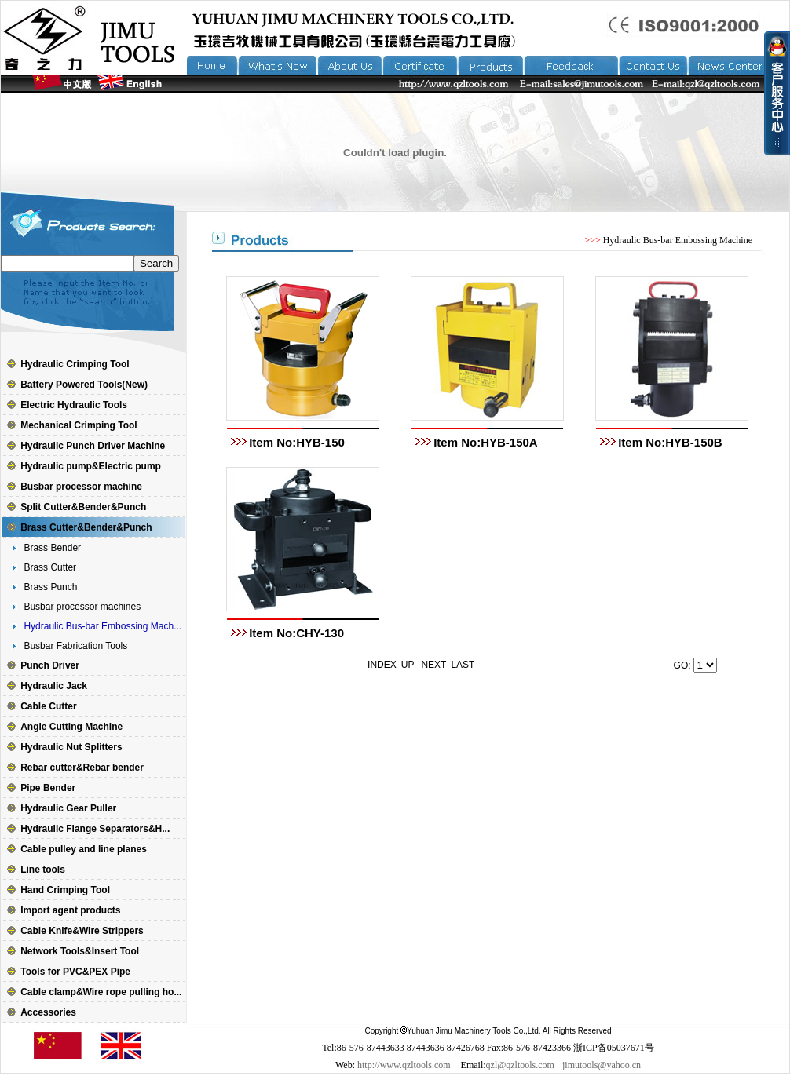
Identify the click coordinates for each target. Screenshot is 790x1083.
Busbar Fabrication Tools (75, 645)
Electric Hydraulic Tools (73, 404)
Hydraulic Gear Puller (68, 808)
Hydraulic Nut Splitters (71, 747)
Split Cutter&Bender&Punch (83, 506)
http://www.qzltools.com (404, 1064)
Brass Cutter (50, 567)
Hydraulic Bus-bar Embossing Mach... (102, 626)
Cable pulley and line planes (83, 849)
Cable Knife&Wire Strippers (82, 930)
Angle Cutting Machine (71, 726)
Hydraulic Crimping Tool (74, 364)
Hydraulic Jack (53, 685)
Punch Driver (49, 665)
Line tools (42, 869)
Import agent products (70, 910)
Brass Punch (50, 587)
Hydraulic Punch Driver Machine (92, 445)
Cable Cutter (48, 706)
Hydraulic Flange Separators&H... (95, 828)
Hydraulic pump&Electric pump (90, 466)
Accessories (48, 1012)
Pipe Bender (47, 787)
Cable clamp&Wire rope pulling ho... (100, 991)
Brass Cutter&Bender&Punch (86, 527)
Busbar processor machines (82, 606)
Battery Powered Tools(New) (84, 384)
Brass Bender (52, 547)
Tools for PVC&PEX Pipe (75, 971)
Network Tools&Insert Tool (79, 951)
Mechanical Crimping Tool (78, 425)
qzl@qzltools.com (520, 1064)
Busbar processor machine (81, 486)
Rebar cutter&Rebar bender (82, 767)
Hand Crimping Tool (65, 889)
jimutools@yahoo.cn (601, 1064)
